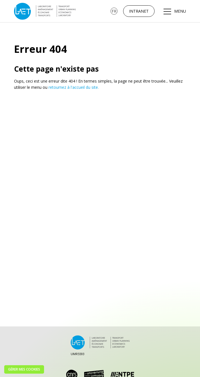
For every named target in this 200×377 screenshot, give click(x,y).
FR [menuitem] (114, 11)
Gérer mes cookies (24, 369)
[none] (114, 11)
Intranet (139, 11)
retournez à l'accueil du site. (74, 87)
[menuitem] (114, 11)
